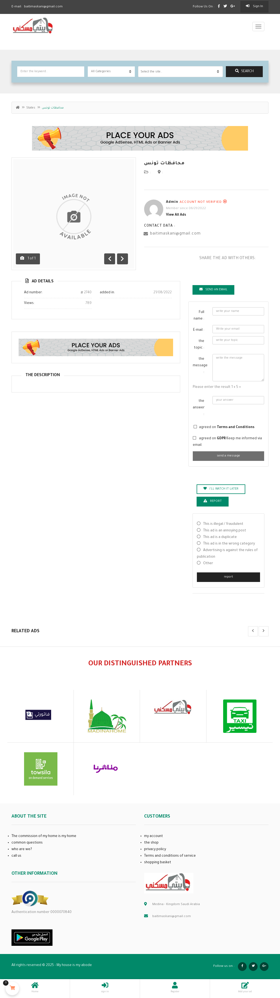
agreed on (226, 427)
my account (153, 836)
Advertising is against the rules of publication (227, 554)
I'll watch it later (220, 489)
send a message (228, 456)
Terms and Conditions (235, 427)
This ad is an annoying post (224, 531)
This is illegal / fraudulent (223, 524)
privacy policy (155, 849)
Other (208, 564)
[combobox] (180, 71)
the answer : (199, 407)
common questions (27, 843)
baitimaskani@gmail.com (175, 234)
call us (16, 856)
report (228, 577)
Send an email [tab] (213, 289)
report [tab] (212, 501)
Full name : (199, 316)
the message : (200, 365)
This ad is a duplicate (220, 537)
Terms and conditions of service (170, 856)
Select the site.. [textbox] (151, 72)
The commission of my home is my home (43, 836)
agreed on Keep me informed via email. (227, 442)
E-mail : (198, 330)
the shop (151, 843)
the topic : (199, 345)
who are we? (21, 849)
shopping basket (157, 863)
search (244, 71)
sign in (254, 6)
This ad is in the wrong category (229, 544)
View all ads (176, 215)
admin (172, 202)
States (30, 108)
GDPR (221, 439)
